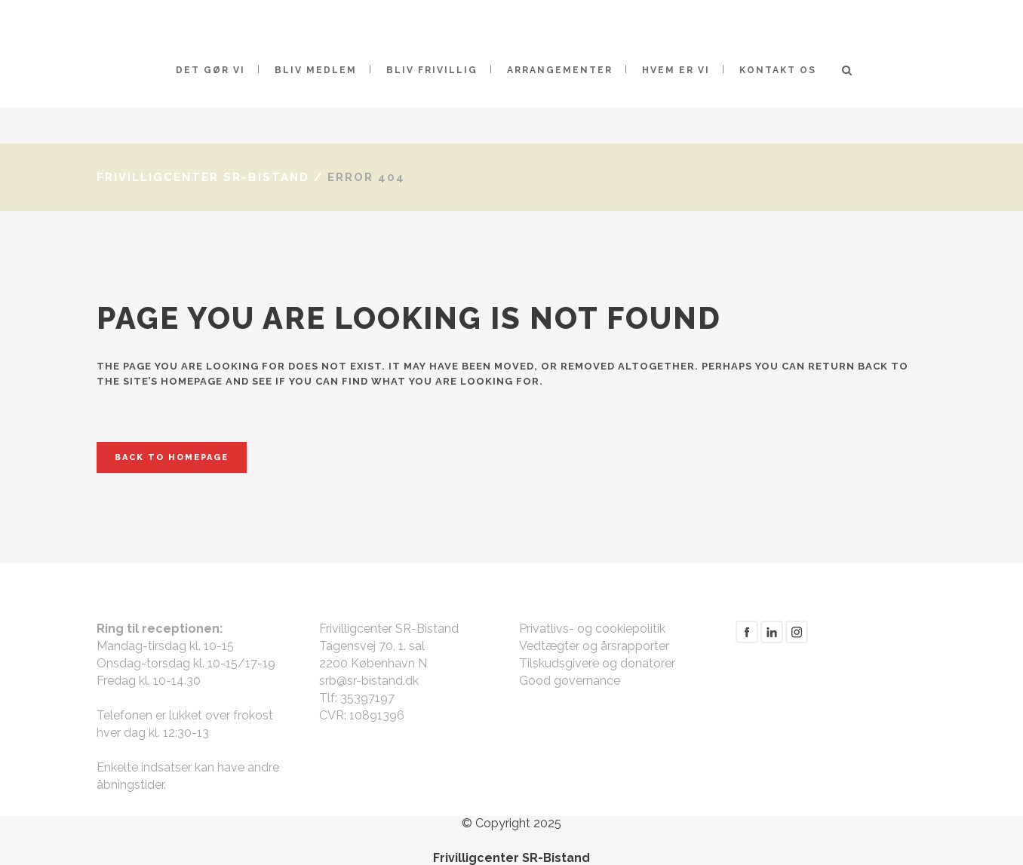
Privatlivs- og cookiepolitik (592, 628)
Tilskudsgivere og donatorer (597, 663)
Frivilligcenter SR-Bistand (203, 177)
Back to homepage (172, 457)
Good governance (569, 680)
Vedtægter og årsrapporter (594, 646)
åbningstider (130, 785)
